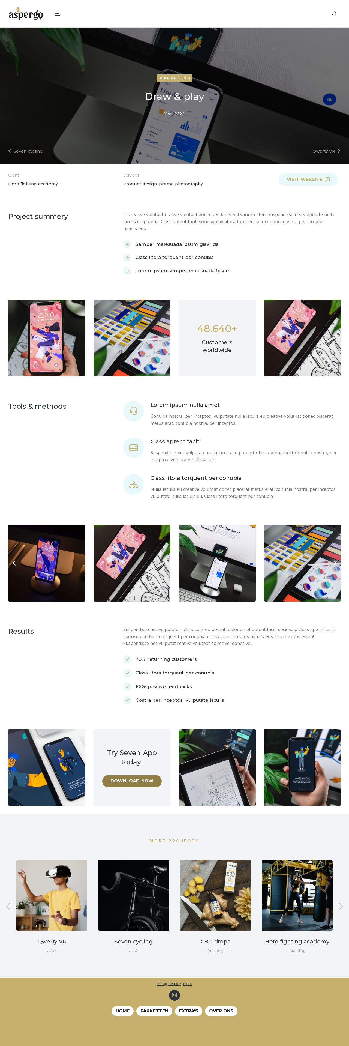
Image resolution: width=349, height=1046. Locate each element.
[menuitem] (191, 13)
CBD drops (215, 941)
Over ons (221, 1011)
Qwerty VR (52, 941)
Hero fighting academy (297, 941)
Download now (132, 781)
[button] (14, 563)
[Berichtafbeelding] (51, 895)
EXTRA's (188, 1011)
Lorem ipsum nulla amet (185, 405)
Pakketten (154, 1011)
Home (123, 1011)
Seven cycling (134, 941)
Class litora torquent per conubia (196, 478)
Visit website (308, 179)
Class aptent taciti (176, 441)
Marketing (175, 78)
